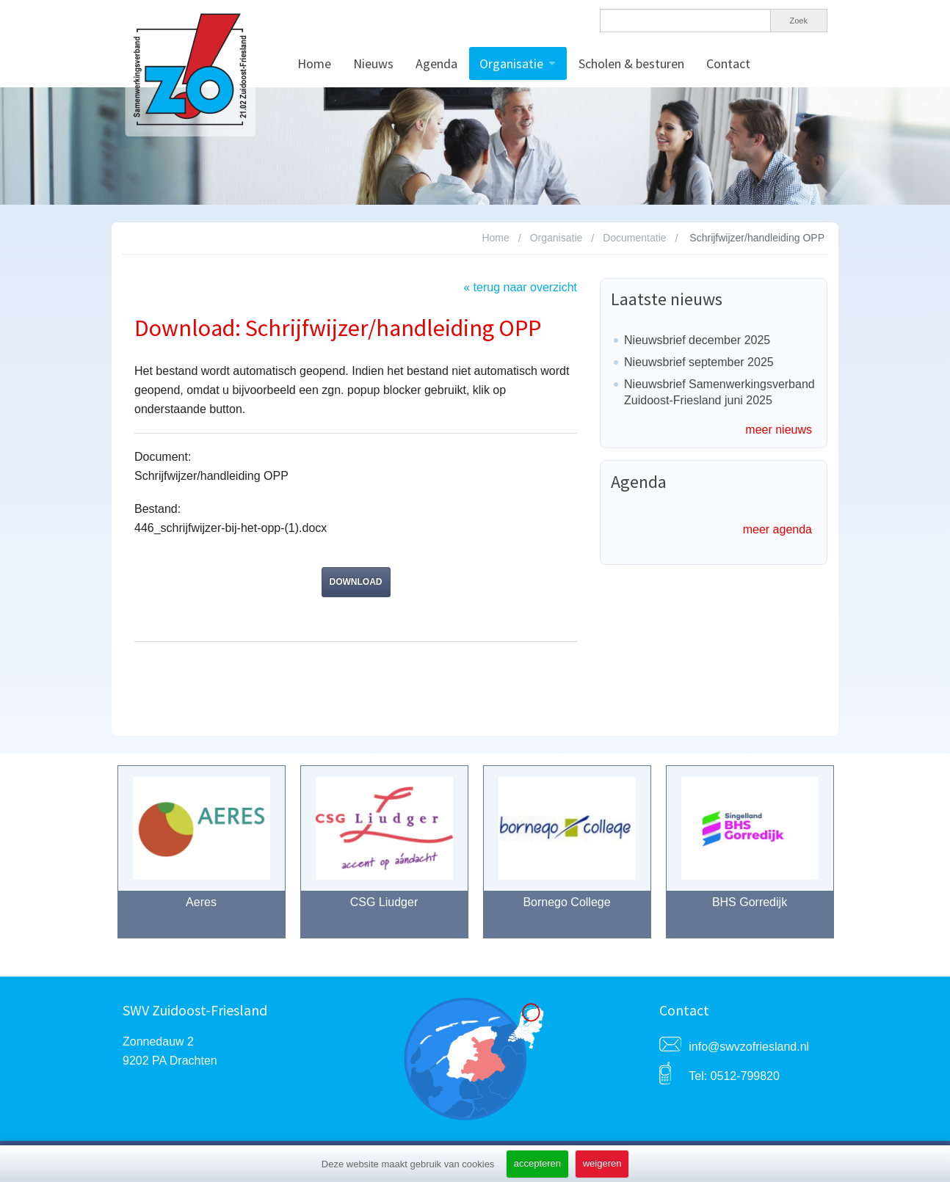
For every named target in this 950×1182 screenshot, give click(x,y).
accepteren (537, 1163)
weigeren (602, 1163)
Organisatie (511, 63)
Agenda (436, 63)
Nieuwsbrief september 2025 (699, 362)
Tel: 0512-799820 (734, 1076)
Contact (728, 63)
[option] (201, 859)
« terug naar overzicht (520, 287)
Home (314, 63)
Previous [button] (99, 859)
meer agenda (777, 529)
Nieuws (373, 63)
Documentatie (634, 238)
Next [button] (851, 859)
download (356, 582)
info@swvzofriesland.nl (749, 1046)
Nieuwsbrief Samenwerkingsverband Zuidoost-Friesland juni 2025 (719, 392)
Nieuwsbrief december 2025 (697, 340)
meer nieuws (778, 429)
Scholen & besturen (631, 63)
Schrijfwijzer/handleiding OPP (756, 238)
